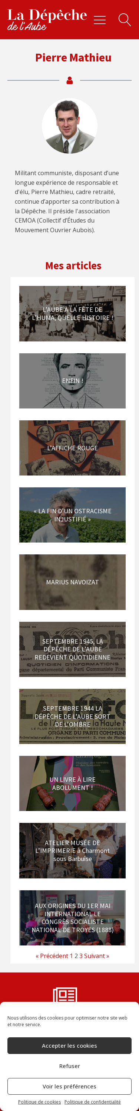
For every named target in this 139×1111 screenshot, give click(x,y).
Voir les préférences (69, 1086)
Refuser (69, 1066)
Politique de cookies (39, 1102)
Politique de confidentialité (92, 1102)
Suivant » (96, 956)
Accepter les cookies (69, 1045)
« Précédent (52, 956)
